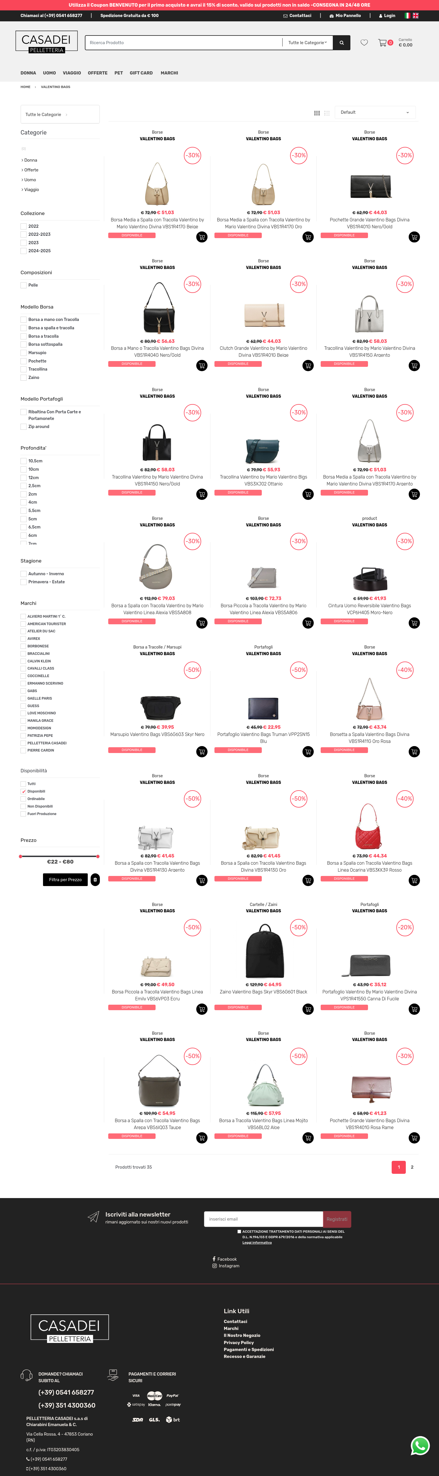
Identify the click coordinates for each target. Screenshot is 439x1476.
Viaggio (72, 73)
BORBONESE (38, 646)
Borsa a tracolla (44, 336)
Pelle (33, 285)
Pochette (37, 361)
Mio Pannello (345, 15)
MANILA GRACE (40, 721)
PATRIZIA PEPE (40, 736)
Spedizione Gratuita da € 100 (129, 15)
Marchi (231, 1328)
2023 (34, 242)
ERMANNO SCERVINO (45, 683)
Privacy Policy (239, 1342)
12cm (34, 477)
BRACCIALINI (38, 654)
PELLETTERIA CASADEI (47, 743)
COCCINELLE (38, 676)
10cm (34, 469)
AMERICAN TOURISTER (46, 624)
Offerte (98, 73)
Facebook (224, 1259)
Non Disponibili (40, 806)
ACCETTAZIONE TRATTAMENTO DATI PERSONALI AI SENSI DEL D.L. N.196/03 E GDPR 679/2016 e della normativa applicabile (293, 1237)
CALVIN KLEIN (39, 661)
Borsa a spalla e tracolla (51, 328)
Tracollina (38, 369)
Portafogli (263, 647)
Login (387, 15)
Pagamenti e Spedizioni (249, 1349)
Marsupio (37, 352)
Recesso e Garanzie (245, 1356)
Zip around (39, 426)
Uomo (49, 73)
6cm (33, 535)
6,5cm (35, 527)
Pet (119, 73)
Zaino (34, 377)
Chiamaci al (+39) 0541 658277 (51, 15)
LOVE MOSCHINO (41, 713)
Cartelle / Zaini (263, 904)
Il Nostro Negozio (242, 1335)
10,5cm (36, 461)
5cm (33, 519)
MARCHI (169, 73)
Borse (157, 132)
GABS (32, 691)
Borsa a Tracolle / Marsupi (157, 647)
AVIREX (33, 639)
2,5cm (35, 485)
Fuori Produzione (41, 814)
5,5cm (35, 510)
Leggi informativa (257, 1242)
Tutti (31, 784)
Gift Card (141, 73)
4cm (33, 502)
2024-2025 (40, 251)
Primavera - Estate (47, 582)
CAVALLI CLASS (40, 668)
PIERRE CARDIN (40, 750)
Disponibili (36, 791)
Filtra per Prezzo (65, 879)
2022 (34, 226)
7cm (33, 543)
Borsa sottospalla (46, 344)
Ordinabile (36, 799)
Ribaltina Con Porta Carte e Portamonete (55, 415)
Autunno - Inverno (46, 573)
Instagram (225, 1265)
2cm (33, 494)
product (369, 518)
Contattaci (297, 15)
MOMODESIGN (39, 728)
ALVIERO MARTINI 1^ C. (46, 616)
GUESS (33, 706)
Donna (28, 73)
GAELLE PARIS (39, 698)
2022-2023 (40, 234)
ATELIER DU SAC (41, 631)
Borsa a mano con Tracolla (54, 319)
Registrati (337, 1219)
